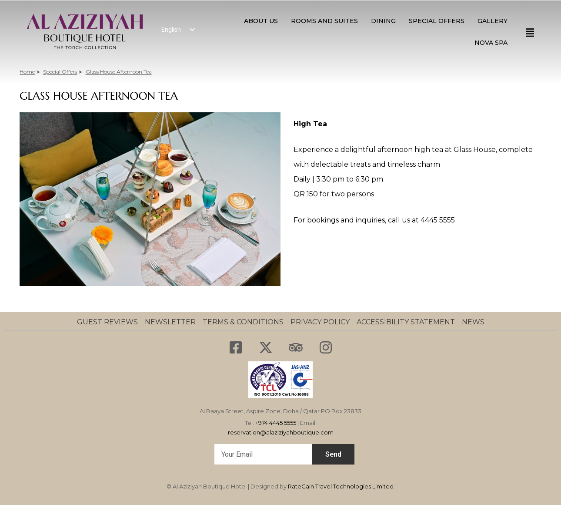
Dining (383, 21)
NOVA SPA (491, 43)
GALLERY (493, 21)
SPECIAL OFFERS (436, 21)
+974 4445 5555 (275, 422)
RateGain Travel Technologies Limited (341, 486)
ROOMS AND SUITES (324, 21)
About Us (261, 21)
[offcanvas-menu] (530, 33)
